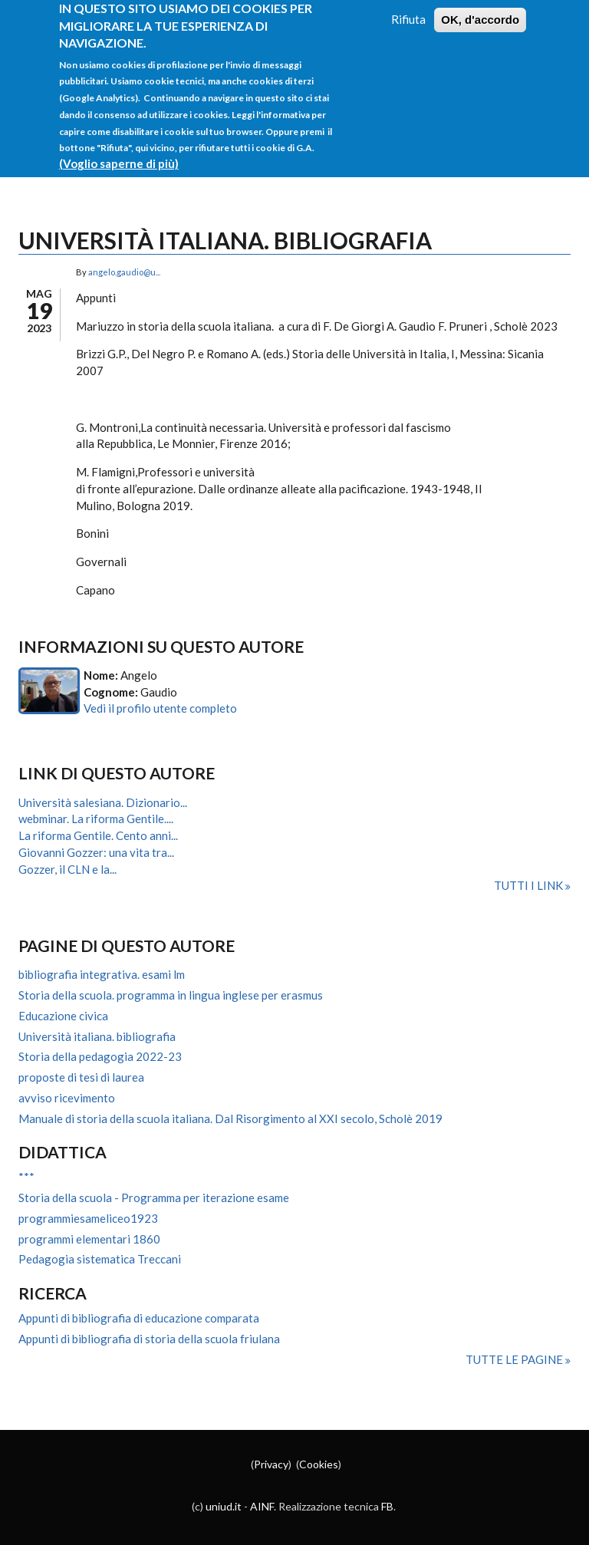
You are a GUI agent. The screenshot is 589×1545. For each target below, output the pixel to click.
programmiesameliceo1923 (88, 1218)
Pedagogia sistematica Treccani (99, 1259)
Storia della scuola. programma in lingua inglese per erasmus (170, 995)
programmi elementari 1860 (89, 1239)
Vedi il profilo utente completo (160, 708)
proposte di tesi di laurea (81, 1077)
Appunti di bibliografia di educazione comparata (138, 1318)
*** (26, 1177)
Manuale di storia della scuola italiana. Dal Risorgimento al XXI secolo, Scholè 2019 (230, 1118)
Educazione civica (63, 1016)
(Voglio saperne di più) (119, 151)
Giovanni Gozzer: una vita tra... (96, 852)
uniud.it (224, 1506)
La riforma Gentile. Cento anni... (98, 835)
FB (387, 1506)
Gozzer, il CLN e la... (67, 869)
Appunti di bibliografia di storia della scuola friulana (149, 1339)
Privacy (271, 1464)
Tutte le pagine (515, 1359)
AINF (262, 1506)
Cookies (318, 1464)
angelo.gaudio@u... (124, 272)
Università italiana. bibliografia (97, 1036)
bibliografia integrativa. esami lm (101, 974)
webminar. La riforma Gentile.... (95, 818)
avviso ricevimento (66, 1098)
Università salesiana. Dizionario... (102, 802)
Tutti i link (529, 885)
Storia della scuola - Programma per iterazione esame (153, 1197)
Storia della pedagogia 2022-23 (100, 1056)
